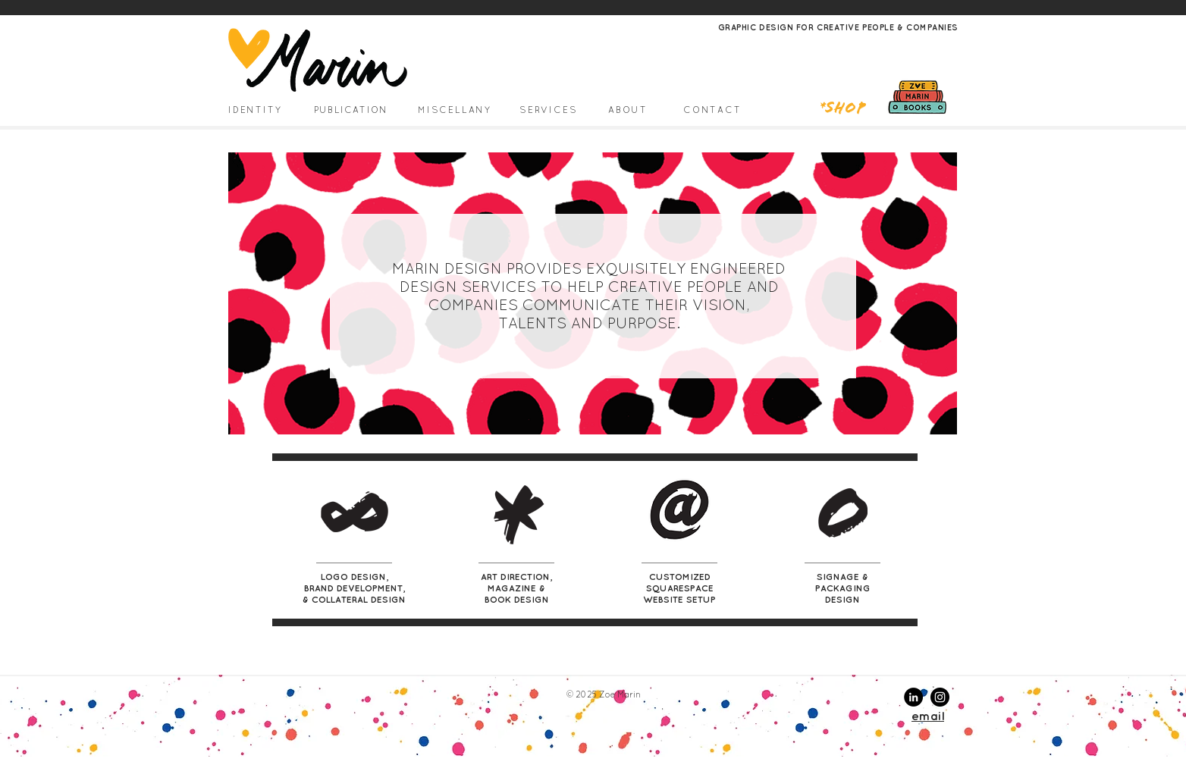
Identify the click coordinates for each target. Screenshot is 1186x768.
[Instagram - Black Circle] (939, 697)
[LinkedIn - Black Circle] (913, 697)
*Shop (842, 109)
